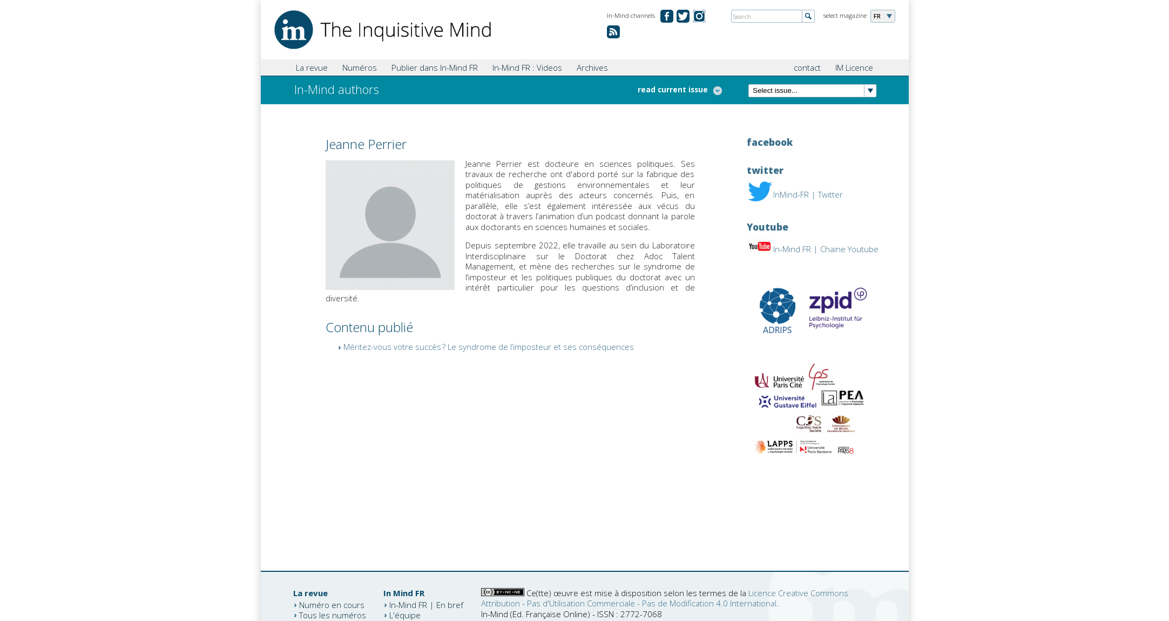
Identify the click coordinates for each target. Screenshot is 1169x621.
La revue (312, 67)
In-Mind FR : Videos (527, 67)
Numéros (359, 67)
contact (807, 67)
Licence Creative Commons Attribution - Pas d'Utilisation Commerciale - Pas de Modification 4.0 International (664, 598)
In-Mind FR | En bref (426, 604)
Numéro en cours (331, 604)
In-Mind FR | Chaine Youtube (826, 249)
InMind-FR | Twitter (808, 194)
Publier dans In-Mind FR (434, 67)
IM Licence (854, 67)
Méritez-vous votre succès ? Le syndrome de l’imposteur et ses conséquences (488, 346)
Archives (592, 67)
